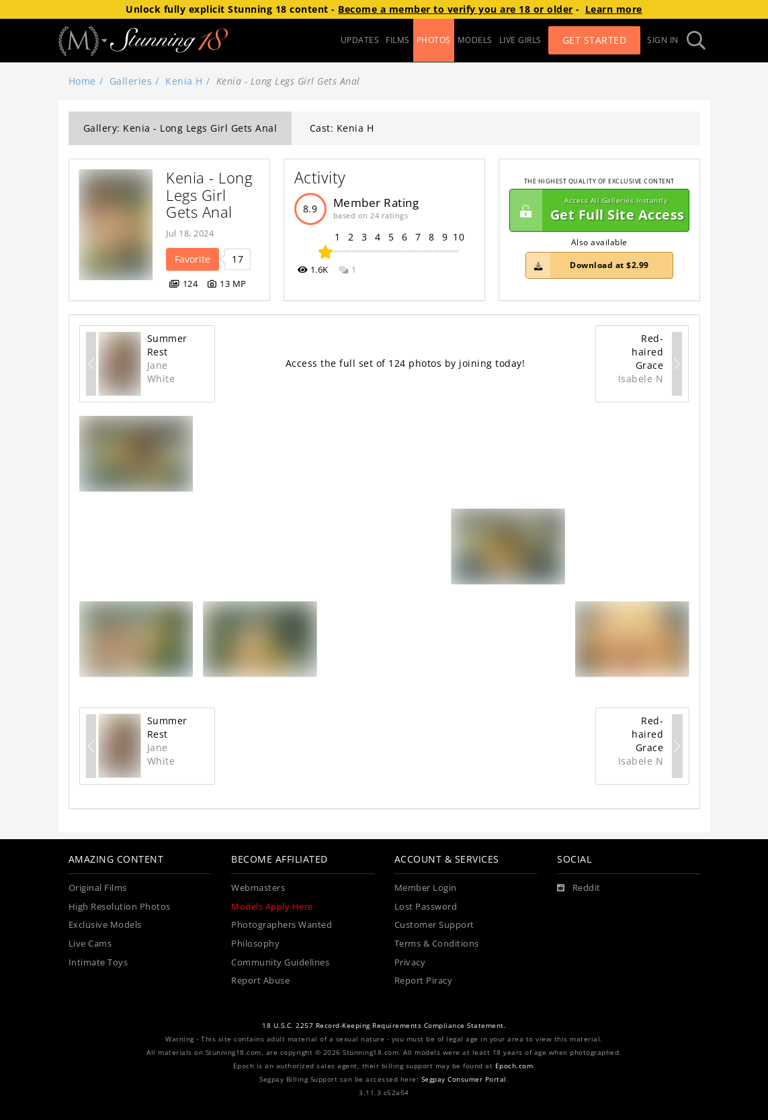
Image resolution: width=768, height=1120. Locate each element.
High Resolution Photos (120, 906)
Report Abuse (260, 980)
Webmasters (258, 888)
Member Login (425, 888)
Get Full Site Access (597, 210)
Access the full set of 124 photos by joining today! (405, 363)
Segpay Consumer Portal (464, 1079)
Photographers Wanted (281, 925)
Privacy (410, 962)
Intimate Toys (98, 962)
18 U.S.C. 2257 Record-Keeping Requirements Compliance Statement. (384, 1025)
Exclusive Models (105, 925)
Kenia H (184, 81)
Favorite (192, 259)
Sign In (663, 40)
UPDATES (360, 40)
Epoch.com (514, 1066)
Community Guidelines (280, 962)
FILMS (398, 40)
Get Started (594, 40)
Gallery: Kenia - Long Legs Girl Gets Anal (180, 128)
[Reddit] (579, 888)
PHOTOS (434, 40)
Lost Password (426, 906)
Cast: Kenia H (342, 128)
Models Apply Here (272, 906)
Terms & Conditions (436, 943)
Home (82, 81)
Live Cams (90, 943)
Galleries (131, 81)
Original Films (98, 888)
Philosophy (255, 943)
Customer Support (434, 925)
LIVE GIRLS (520, 40)
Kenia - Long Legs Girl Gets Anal (211, 194)
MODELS (475, 40)
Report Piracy (423, 980)
